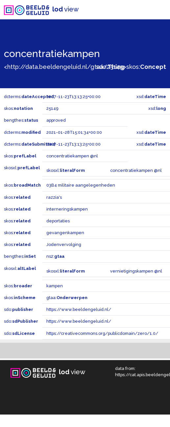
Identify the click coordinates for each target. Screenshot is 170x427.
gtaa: (66, 297)
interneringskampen (67, 209)
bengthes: (21, 120)
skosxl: (22, 167)
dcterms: (29, 96)
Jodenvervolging (63, 244)
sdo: (110, 66)
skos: (146, 66)
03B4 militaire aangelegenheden (80, 185)
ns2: (55, 256)
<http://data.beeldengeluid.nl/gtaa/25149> (65, 66)
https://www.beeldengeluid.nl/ (78, 309)
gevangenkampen (65, 232)
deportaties (58, 220)
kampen (54, 285)
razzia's (54, 197)
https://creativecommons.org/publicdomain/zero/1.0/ (102, 333)
